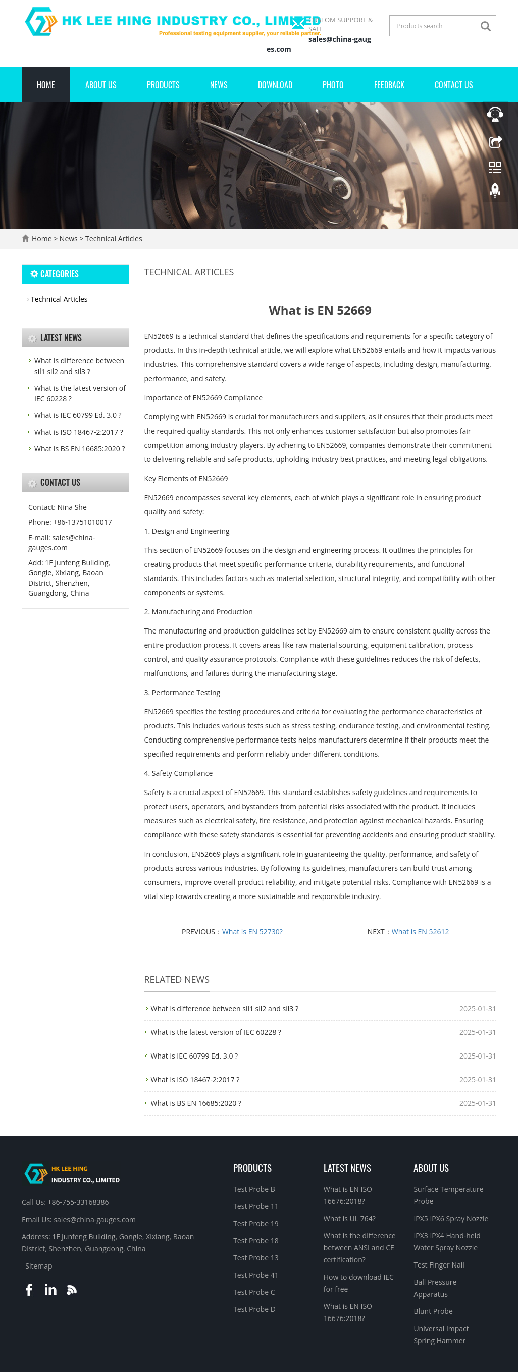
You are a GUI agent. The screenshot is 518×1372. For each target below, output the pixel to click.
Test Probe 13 (256, 1257)
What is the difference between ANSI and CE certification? (360, 1247)
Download (275, 85)
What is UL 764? (350, 1218)
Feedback (389, 85)
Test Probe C (254, 1292)
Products (163, 85)
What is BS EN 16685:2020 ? (196, 1103)
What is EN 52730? (252, 931)
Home (46, 85)
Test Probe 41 (256, 1275)
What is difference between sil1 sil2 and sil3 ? (224, 1008)
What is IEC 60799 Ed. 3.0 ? (194, 1056)
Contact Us (454, 85)
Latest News (347, 1167)
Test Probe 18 (256, 1240)
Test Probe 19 (256, 1223)
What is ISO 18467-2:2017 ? (195, 1079)
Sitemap (38, 1266)
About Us (101, 85)
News (219, 85)
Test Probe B (254, 1189)
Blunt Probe (432, 1311)
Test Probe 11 (256, 1206)
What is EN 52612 (420, 931)
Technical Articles (112, 238)
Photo (333, 85)
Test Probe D (254, 1309)
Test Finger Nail (438, 1265)
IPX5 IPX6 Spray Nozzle (450, 1218)
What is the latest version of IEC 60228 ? (216, 1032)
